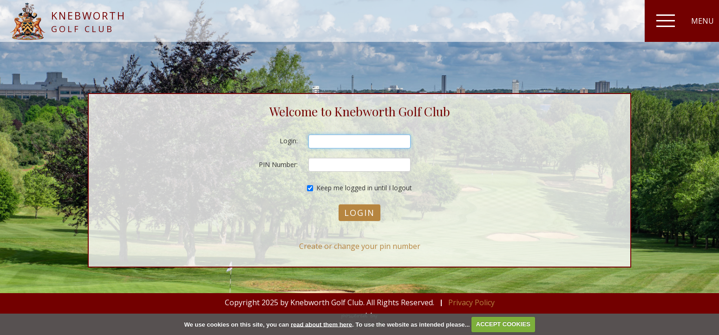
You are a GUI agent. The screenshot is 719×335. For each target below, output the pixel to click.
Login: (289, 140)
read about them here (321, 324)
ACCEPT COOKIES (503, 324)
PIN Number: (278, 164)
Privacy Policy (471, 302)
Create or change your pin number (359, 246)
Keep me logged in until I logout (359, 187)
